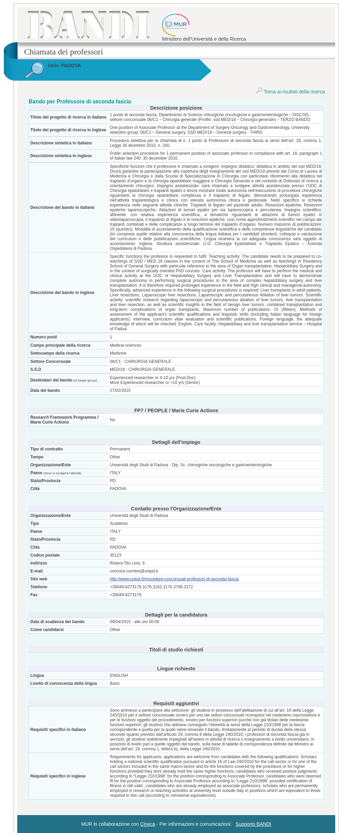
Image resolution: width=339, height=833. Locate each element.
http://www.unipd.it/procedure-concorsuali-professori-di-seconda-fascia (174, 579)
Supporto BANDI (253, 824)
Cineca (147, 824)
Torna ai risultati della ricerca (290, 91)
